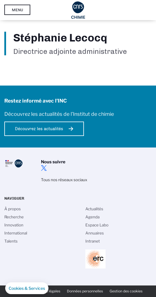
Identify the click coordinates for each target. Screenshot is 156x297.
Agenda (92, 217)
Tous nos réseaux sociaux (64, 179)
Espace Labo (96, 225)
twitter (44, 168)
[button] (26, 288)
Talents (11, 241)
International (15, 233)
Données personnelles (85, 291)
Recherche (14, 217)
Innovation (13, 225)
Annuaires (94, 233)
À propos (12, 209)
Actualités (94, 209)
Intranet (92, 241)
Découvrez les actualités (39, 128)
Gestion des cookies (126, 291)
